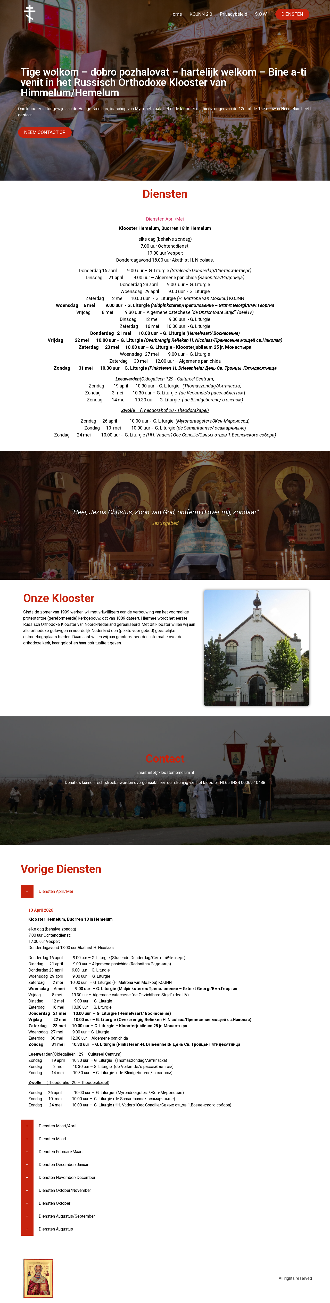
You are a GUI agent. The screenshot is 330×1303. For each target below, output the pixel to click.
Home (175, 14)
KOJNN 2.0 (201, 14)
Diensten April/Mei (165, 219)
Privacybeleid (233, 14)
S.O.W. (261, 14)
